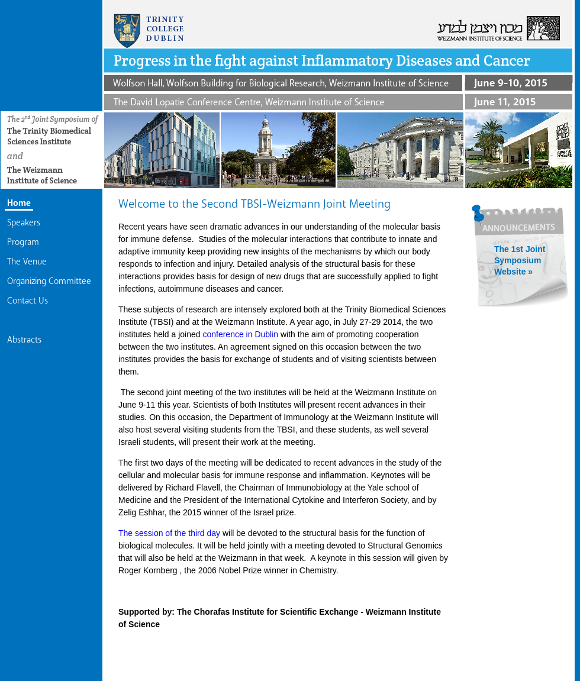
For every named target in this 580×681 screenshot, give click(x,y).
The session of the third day (170, 533)
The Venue (27, 261)
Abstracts (24, 340)
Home (19, 203)
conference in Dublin (241, 334)
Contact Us (27, 300)
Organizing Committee (49, 281)
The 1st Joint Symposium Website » (519, 260)
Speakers (23, 222)
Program (23, 242)
